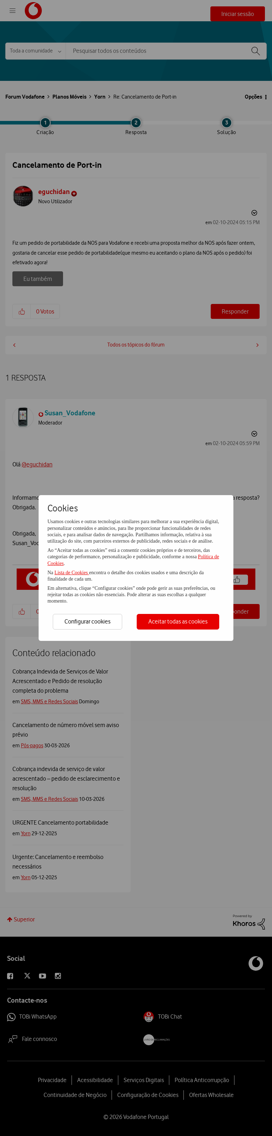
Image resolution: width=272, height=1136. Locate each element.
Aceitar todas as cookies (178, 621)
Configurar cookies (87, 621)
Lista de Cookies (72, 572)
